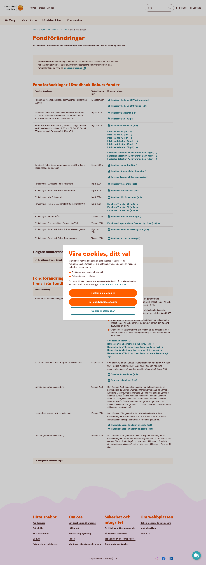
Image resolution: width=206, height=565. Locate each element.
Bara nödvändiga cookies (103, 301)
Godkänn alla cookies (103, 293)
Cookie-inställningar (103, 310)
